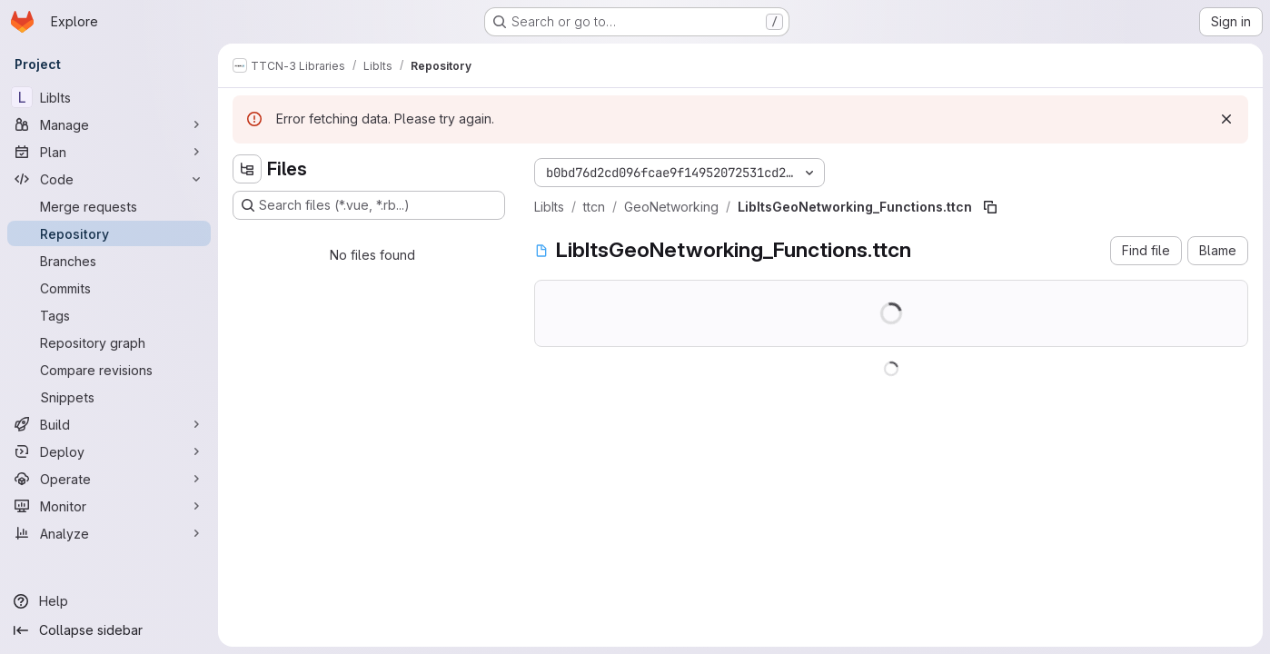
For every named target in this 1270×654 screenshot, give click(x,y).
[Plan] (109, 151)
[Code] (109, 179)
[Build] (109, 424)
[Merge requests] (109, 206)
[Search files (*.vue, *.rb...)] (369, 205)
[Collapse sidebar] (109, 630)
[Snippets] (109, 397)
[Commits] (109, 288)
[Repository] (109, 233)
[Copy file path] (990, 207)
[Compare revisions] (109, 369)
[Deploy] (109, 451)
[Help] (109, 601)
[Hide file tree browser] (247, 168)
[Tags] (109, 315)
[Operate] (109, 478)
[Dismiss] (1226, 119)
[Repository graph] (109, 342)
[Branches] (109, 260)
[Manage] (109, 124)
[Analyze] (109, 533)
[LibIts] (109, 97)
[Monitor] (109, 506)
